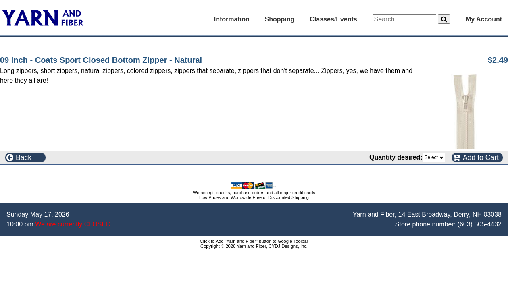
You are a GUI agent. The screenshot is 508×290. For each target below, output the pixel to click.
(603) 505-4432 (480, 224)
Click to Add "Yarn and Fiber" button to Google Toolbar (254, 241)
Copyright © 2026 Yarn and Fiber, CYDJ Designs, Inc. (254, 246)
